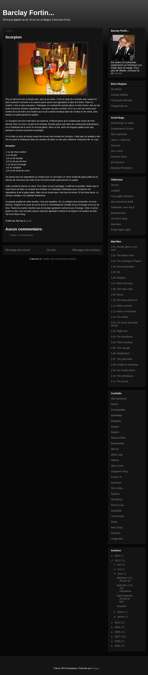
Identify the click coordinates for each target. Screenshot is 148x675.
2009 (118, 627)
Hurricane (116, 482)
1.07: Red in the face (122, 283)
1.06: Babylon (118, 277)
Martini (114, 404)
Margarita (116, 421)
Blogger (95, 668)
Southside (116, 510)
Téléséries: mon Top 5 (122, 207)
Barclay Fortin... (28, 12)
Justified (115, 190)
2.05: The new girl (120, 348)
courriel (118, 73)
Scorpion (115, 533)
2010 (118, 622)
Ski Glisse (116, 89)
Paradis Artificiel (119, 94)
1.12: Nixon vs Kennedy (123, 311)
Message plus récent (17, 250)
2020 (118, 555)
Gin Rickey (116, 499)
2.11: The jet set (119, 381)
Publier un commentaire (21, 235)
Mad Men (116, 224)
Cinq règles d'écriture (122, 196)
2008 (118, 632)
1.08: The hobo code (122, 289)
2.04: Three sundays (122, 342)
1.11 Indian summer (121, 305)
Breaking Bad (118, 213)
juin (119, 564)
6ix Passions (117, 162)
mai (119, 569)
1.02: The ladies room (122, 255)
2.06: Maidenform (120, 353)
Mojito (114, 521)
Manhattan (116, 415)
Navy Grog (116, 527)
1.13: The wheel (119, 317)
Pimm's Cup (117, 505)
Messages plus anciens (86, 250)
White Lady (117, 454)
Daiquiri (115, 426)
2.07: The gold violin (121, 359)
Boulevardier (117, 443)
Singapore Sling (119, 471)
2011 (118, 560)
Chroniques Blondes (121, 100)
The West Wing (119, 218)
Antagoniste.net (119, 106)
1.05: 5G (115, 272)
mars (120, 573)
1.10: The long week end (124, 300)
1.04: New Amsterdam (122, 266)
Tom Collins (117, 488)
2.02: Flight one (119, 331)
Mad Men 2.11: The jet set (125, 579)
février (121, 612)
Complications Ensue (122, 128)
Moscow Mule (118, 437)
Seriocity (115, 145)
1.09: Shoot (117, 294)
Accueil (51, 250)
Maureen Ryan (119, 156)
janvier (121, 616)
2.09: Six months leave (123, 370)
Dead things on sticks (122, 123)
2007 (118, 636)
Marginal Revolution (121, 168)
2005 (118, 645)
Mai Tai (114, 449)
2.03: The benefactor (122, 336)
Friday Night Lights (121, 229)
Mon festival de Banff (122, 201)
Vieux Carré (117, 465)
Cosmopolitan (118, 409)
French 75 (116, 477)
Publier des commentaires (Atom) (59, 259)
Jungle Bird (117, 538)
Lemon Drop (117, 516)
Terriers (115, 185)
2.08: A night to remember (124, 364)
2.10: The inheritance (122, 376)
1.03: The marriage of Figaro (126, 261)
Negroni (115, 432)
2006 (118, 641)
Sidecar (115, 460)
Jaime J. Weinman (120, 140)
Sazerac (115, 493)
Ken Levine (117, 151)
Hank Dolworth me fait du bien (125, 598)
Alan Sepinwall (119, 134)
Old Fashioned (118, 398)
